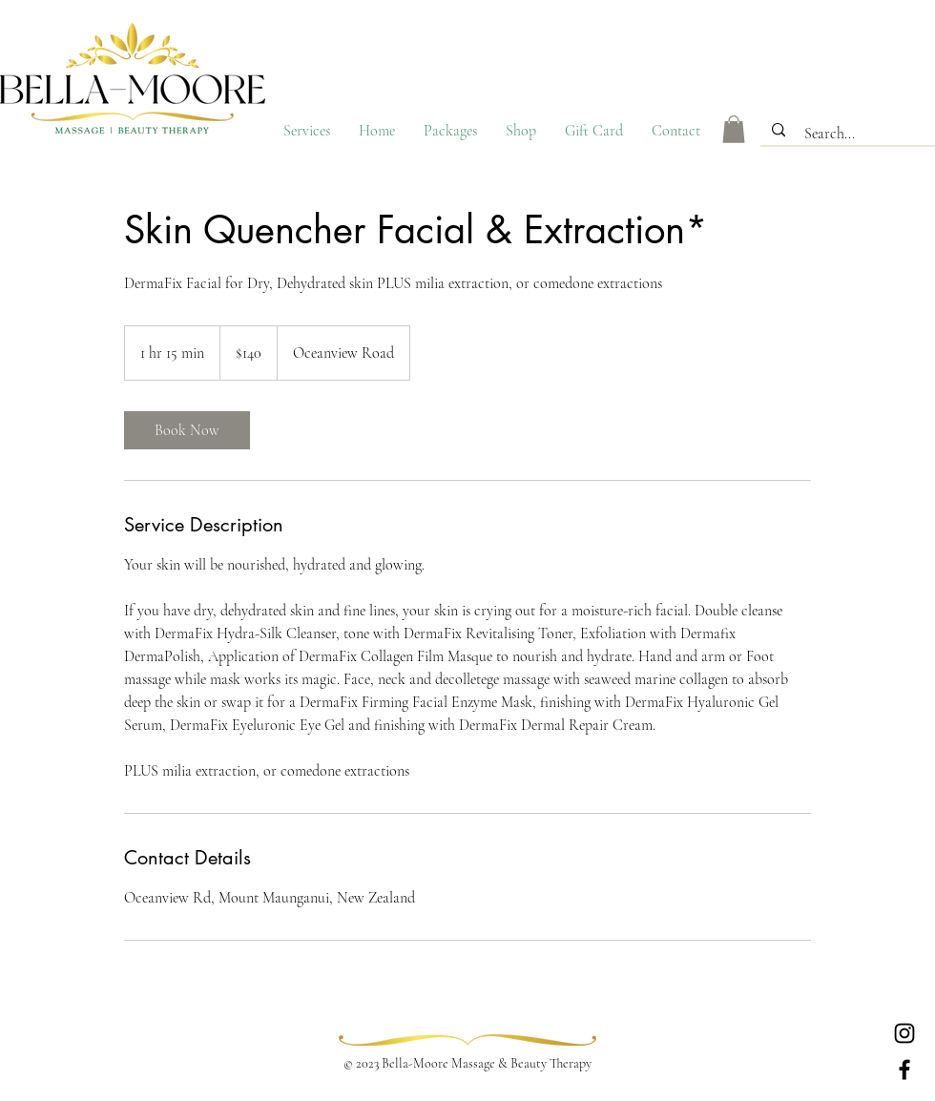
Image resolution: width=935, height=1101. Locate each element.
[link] (187, 430)
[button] (733, 129)
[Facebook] (904, 1069)
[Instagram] (904, 1033)
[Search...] (849, 133)
